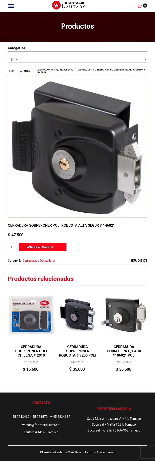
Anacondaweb (106, 452)
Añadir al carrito (40, 247)
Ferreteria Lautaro (20, 71)
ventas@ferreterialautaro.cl (41, 425)
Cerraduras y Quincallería (55, 69)
